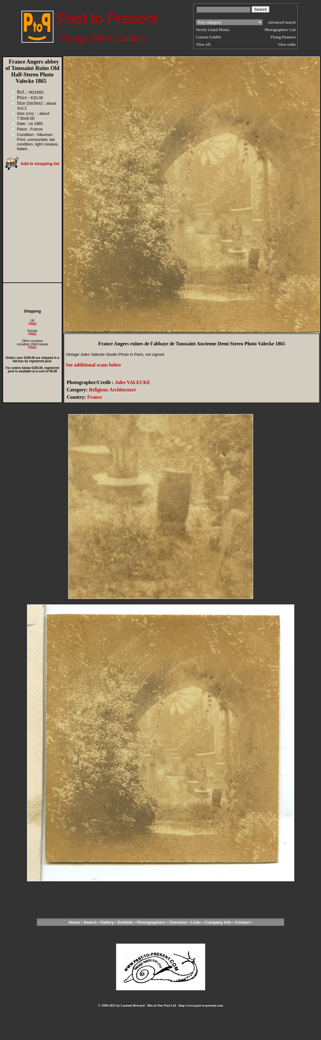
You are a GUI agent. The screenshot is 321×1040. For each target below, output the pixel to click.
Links (195, 922)
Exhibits (125, 922)
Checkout (178, 922)
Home (74, 922)
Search (90, 922)
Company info (218, 922)
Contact (242, 922)
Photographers (151, 922)
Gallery (107, 922)
